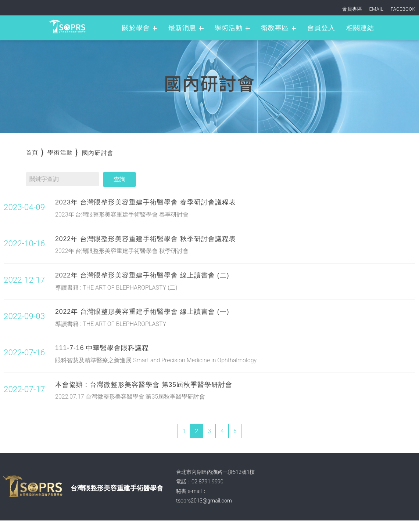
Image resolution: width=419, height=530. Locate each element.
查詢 (119, 179)
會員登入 (321, 28)
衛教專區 (275, 28)
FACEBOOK (403, 9)
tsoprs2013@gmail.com (204, 501)
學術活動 (229, 28)
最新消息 (182, 28)
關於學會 (136, 28)
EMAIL (376, 9)
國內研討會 (98, 152)
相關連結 (360, 28)
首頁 (32, 152)
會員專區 (352, 9)
